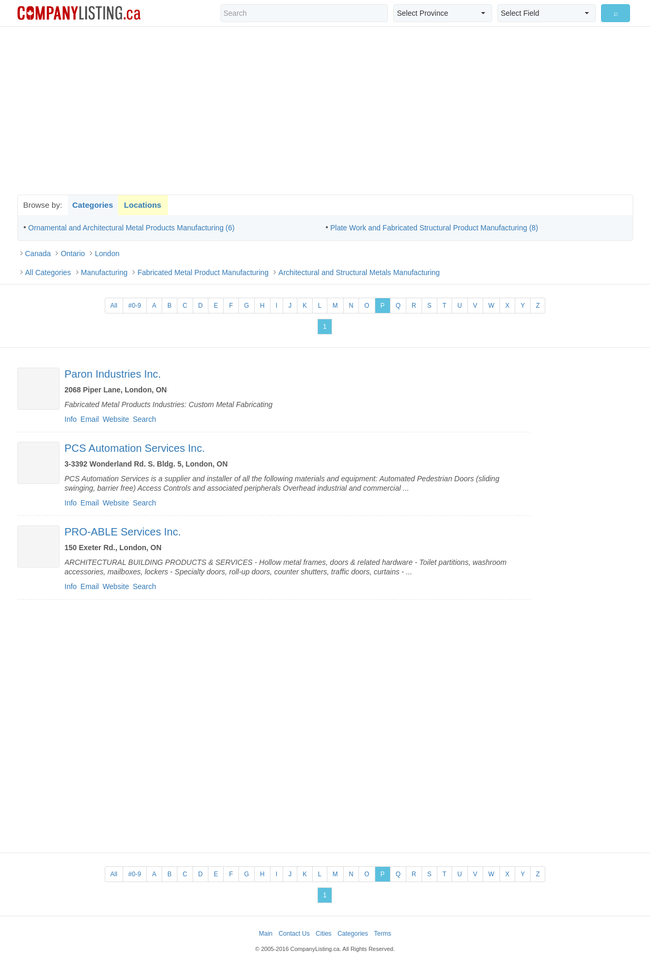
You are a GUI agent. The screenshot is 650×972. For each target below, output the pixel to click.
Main (266, 933)
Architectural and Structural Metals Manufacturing (359, 272)
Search (144, 419)
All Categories (48, 272)
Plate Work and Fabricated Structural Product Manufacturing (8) (434, 228)
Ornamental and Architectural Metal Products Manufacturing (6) (131, 228)
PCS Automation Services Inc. (135, 448)
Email (90, 419)
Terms (383, 933)
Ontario (73, 253)
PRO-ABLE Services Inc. (123, 532)
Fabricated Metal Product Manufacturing (202, 272)
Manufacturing (104, 272)
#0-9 (134, 305)
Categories (92, 204)
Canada (38, 253)
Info (71, 419)
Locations (143, 204)
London (107, 253)
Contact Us (293, 933)
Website (116, 419)
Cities (324, 933)
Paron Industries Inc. (113, 374)
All (114, 305)
